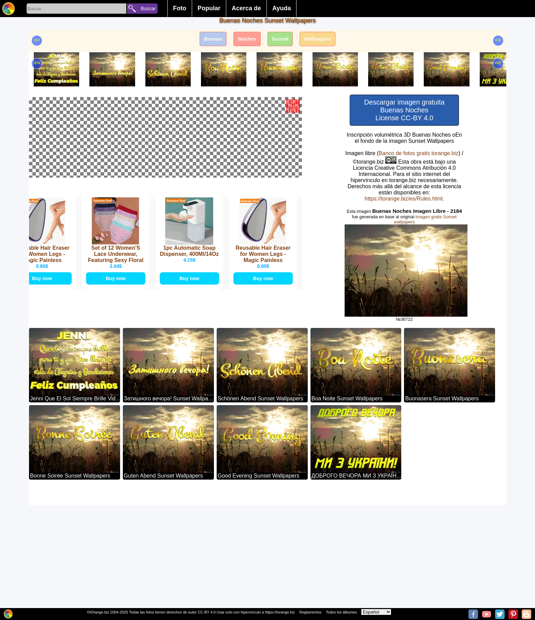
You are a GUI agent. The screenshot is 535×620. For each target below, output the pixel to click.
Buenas (207, 40)
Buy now (46, 411)
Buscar (148, 8)
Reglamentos (310, 612)
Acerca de (246, 8)
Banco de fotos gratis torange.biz (419, 153)
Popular (209, 8)
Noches (245, 40)
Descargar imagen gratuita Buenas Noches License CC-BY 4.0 (404, 110)
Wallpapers (322, 40)
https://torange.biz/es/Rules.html (403, 199)
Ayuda (281, 8)
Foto (179, 8)
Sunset (282, 40)
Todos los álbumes (341, 612)
